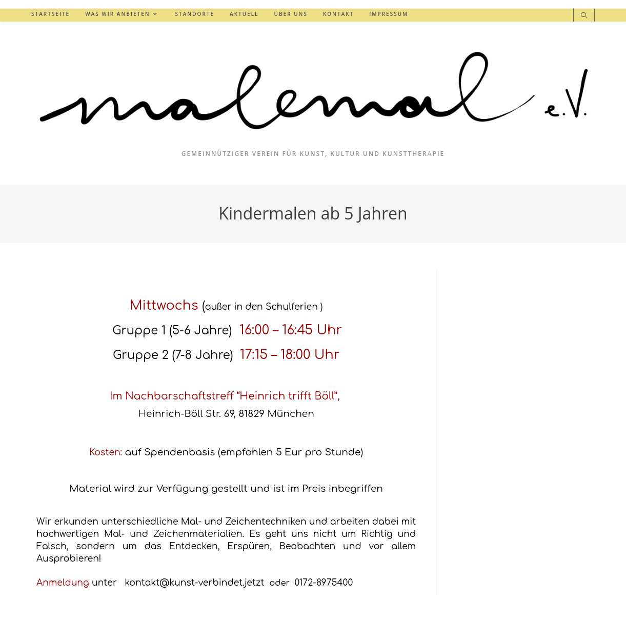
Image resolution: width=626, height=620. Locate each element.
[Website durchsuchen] (584, 16)
